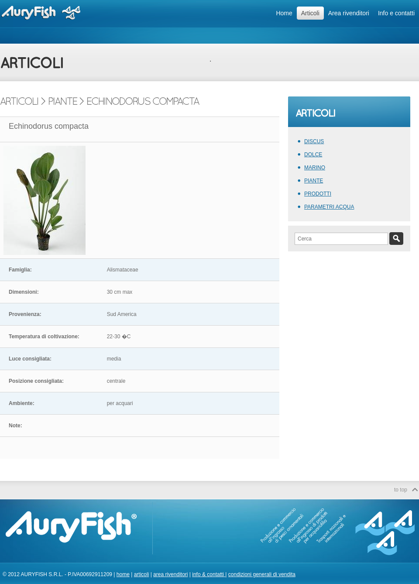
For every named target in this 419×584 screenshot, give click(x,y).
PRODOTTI (317, 194)
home (123, 574)
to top (400, 490)
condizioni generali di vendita (261, 574)
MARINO (314, 168)
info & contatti (208, 574)
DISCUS (314, 141)
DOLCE (313, 154)
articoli (141, 574)
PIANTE (313, 181)
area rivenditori (170, 574)
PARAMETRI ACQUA (329, 207)
